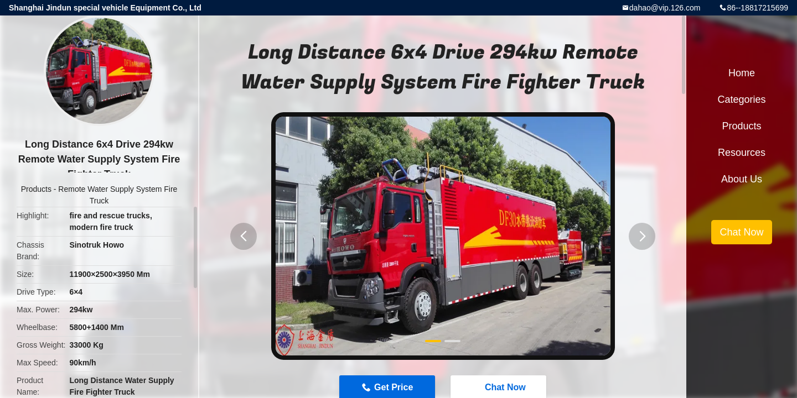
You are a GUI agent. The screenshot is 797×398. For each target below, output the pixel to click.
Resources (741, 152)
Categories (741, 99)
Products (36, 189)
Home (741, 72)
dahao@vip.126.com (665, 7)
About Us (741, 179)
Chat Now (741, 232)
